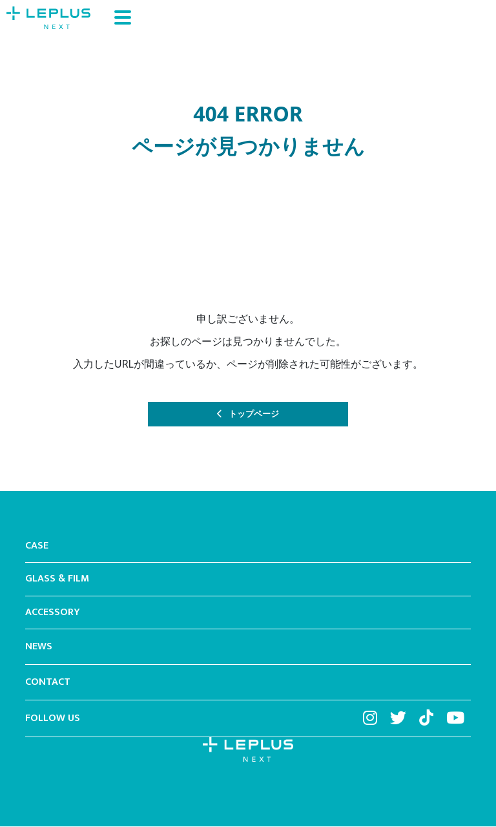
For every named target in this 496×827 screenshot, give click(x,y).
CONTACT (47, 683)
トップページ (254, 414)
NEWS (38, 647)
